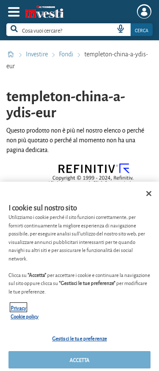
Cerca (141, 29)
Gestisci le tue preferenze (79, 341)
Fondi (67, 54)
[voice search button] (120, 29)
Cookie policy (25, 319)
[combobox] (79, 29)
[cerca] (48, 29)
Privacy (18, 310)
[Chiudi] (148, 196)
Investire (37, 54)
